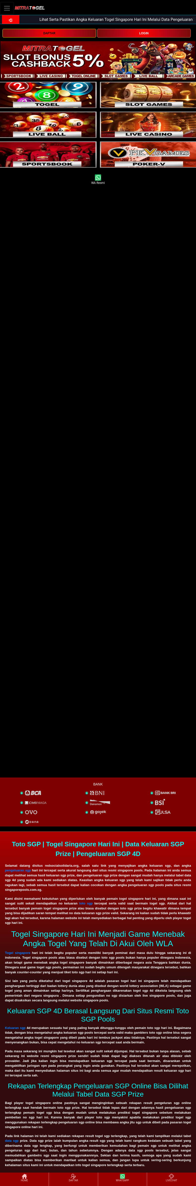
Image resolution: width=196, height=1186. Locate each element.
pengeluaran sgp (18, 870)
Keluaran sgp (15, 1028)
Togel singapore (17, 953)
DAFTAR (49, 33)
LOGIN (144, 33)
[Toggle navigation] (7, 8)
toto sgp (86, 903)
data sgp (12, 1141)
